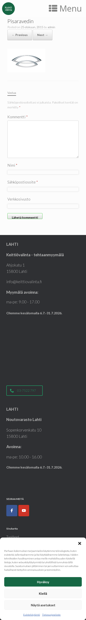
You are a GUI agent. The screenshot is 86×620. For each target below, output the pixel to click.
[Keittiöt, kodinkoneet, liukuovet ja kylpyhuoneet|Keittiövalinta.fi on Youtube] (23, 510)
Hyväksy (43, 582)
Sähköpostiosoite (22, 182)
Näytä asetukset (43, 605)
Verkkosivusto (18, 199)
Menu (65, 8)
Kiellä (43, 593)
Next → (42, 35)
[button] (80, 543)
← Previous (20, 35)
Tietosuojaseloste (51, 614)
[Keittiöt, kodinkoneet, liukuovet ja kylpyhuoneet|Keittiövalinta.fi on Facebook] (11, 510)
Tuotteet (12, 537)
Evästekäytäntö (31, 614)
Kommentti (17, 116)
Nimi (12, 165)
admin (51, 27)
